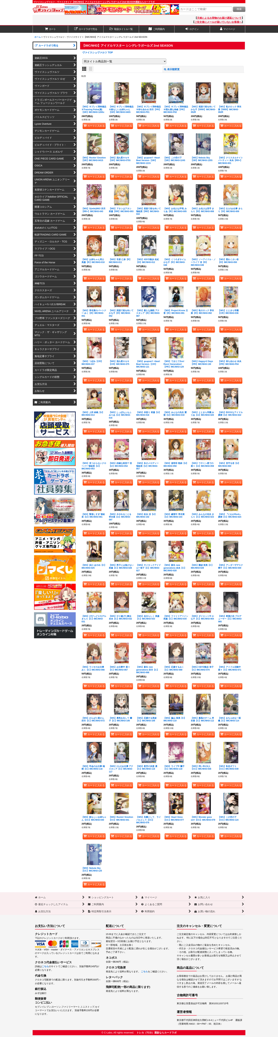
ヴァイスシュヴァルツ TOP (97, 52)
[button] (121, 29)
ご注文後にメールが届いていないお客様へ (218, 22)
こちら (45, 966)
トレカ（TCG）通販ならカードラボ (157, 1032)
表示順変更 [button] (172, 69)
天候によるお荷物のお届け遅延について (219, 17)
